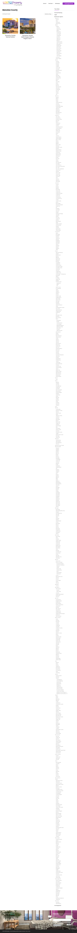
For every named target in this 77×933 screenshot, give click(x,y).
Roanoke (57, 822)
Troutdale (57, 727)
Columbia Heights (59, 887)
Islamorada (58, 298)
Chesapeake (58, 793)
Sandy (57, 721)
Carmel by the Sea (59, 126)
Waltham (57, 497)
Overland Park (59, 570)
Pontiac (57, 525)
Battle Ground (58, 841)
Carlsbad (57, 124)
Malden (57, 474)
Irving (57, 770)
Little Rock (57, 108)
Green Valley (58, 76)
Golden (57, 212)
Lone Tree (57, 217)
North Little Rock (58, 112)
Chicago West (58, 386)
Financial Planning (58, 12)
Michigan (57, 508)
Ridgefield (58, 240)
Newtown (57, 743)
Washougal (58, 877)
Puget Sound (58, 864)
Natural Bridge (58, 813)
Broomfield (58, 189)
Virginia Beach (58, 832)
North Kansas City (59, 576)
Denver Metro (58, 203)
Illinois (56, 380)
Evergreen (57, 208)
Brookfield (57, 235)
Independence (58, 297)
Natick (57, 479)
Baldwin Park (58, 255)
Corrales (57, 592)
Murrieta (57, 148)
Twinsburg (58, 672)
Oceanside (58, 152)
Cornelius (57, 629)
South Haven (58, 531)
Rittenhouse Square (59, 746)
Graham (57, 848)
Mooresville (58, 652)
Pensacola (58, 344)
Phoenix (57, 84)
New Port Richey (58, 335)
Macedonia (58, 667)
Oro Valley (57, 81)
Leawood (57, 418)
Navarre (57, 334)
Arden (57, 619)
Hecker (57, 396)
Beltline (58, 30)
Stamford (57, 243)
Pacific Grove (58, 153)
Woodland (58, 558)
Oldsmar (57, 340)
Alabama (57, 18)
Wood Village (58, 733)
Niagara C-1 (59, 684)
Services (50, 3)
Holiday (57, 293)
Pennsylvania (57, 734)
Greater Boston (58, 467)
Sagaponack (58, 611)
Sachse (57, 775)
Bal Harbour (59, 320)
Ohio (56, 661)
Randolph (57, 487)
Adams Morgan (59, 880)
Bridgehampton (59, 600)
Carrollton (57, 763)
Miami (57, 318)
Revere (57, 490)
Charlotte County (59, 267)
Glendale (57, 75)
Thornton (57, 227)
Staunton (57, 828)
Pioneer (57, 157)
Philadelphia (58, 745)
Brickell (58, 321)
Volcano (57, 179)
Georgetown (58, 890)
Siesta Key (58, 356)
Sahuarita (58, 88)
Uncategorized (57, 905)
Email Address (55, 917)
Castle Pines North (59, 193)
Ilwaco (57, 849)
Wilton (57, 249)
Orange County (58, 653)
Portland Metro (58, 863)
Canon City (58, 190)
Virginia (56, 779)
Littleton (57, 216)
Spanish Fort (58, 23)
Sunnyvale (58, 173)
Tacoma (57, 873)
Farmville (57, 798)
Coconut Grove (59, 322)
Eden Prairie (58, 536)
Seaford (57, 826)
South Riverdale (59, 687)
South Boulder (58, 225)
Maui (57, 379)
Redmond (58, 867)
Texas (56, 760)
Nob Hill (58, 590)
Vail (56, 94)
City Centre (59, 34)
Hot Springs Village (59, 106)
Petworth (57, 895)
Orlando (57, 342)
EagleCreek (58, 279)
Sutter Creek (58, 175)
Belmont (57, 453)
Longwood (58, 312)
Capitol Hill (58, 886)
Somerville (58, 492)
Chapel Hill (58, 625)
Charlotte (57, 626)
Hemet (57, 133)
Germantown (58, 441)
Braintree (57, 457)
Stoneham (58, 495)
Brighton (57, 188)
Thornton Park (58, 366)
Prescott (57, 85)
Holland (57, 519)
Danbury (57, 236)
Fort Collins (58, 209)
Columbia (58, 388)
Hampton (57, 803)
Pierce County (58, 860)
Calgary (57, 26)
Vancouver (58, 876)
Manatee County (59, 315)
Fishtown (57, 738)
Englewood (58, 206)
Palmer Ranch (58, 343)
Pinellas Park (58, 345)
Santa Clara (58, 170)
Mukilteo (57, 857)
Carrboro (57, 624)
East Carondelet (59, 389)
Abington (57, 448)
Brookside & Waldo (60, 563)
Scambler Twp (58, 551)
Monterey (57, 145)
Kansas (56, 407)
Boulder (57, 187)
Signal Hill (58, 52)
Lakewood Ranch (59, 304)
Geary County (58, 413)
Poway (57, 159)
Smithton (57, 402)
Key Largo (57, 301)
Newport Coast (58, 151)
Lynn (57, 473)
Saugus (57, 491)
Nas (57, 285)
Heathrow (57, 292)
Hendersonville (58, 636)
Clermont (57, 270)
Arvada (57, 184)
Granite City (58, 394)
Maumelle (57, 111)
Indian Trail (58, 640)
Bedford (57, 451)
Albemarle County (59, 780)
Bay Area (57, 120)
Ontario (56, 674)
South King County (59, 872)
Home (44, 3)
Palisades (57, 893)
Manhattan (58, 419)
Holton (57, 414)
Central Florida (58, 265)
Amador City (58, 118)
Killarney (58, 40)
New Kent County (59, 816)
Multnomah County (59, 716)
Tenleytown (58, 899)
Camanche (58, 123)
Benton (57, 98)
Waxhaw (57, 657)
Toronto (57, 678)
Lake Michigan (58, 520)
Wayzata (57, 555)
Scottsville (58, 825)
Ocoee (57, 338)
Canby (57, 701)
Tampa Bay (58, 362)
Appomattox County (59, 784)
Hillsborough (58, 638)
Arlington (57, 449)
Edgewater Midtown (60, 325)
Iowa (56, 406)
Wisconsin (57, 900)
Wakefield (57, 496)
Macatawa (58, 523)
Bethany (57, 700)
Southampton (58, 612)
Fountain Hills (58, 72)
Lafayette (57, 214)
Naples (57, 333)
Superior (57, 226)
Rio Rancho (58, 595)
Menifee (57, 142)
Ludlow (57, 472)
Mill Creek (57, 855)
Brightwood (58, 884)
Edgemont (58, 38)
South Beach (58, 358)
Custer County (58, 200)
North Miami (59, 328)
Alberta (56, 24)
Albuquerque (58, 588)
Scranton (57, 430)
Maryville (57, 397)
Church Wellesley (60, 680)
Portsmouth (58, 821)
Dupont (57, 889)
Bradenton (58, 260)
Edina (57, 537)
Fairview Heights (59, 392)
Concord (57, 462)
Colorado (57, 183)
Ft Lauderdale (58, 288)
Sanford (57, 352)
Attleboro (57, 450)
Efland (57, 634)
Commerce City (59, 198)
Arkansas (57, 95)
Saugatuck (58, 529)
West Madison (58, 903)
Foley (57, 20)
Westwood (58, 437)
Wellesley (57, 500)
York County (58, 835)
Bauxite (57, 97)
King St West (59, 683)
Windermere (58, 375)
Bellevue (57, 843)
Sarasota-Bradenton (60, 354)
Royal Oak (58, 49)
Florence (57, 71)
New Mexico (57, 587)
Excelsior (57, 539)
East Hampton (58, 603)
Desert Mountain (59, 70)
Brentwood (59, 31)
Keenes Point (58, 299)
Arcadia (57, 61)
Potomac (57, 443)
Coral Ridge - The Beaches (61, 274)
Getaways (57, 3)
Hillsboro (57, 711)
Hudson (57, 294)
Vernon (57, 244)
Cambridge (58, 459)
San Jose (57, 167)
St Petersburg (58, 359)
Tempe (57, 91)
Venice (57, 368)
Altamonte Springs (59, 252)
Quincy (57, 486)
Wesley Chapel (58, 371)
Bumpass (57, 788)
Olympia (57, 859)
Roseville (57, 550)
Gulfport (57, 290)
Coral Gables (59, 324)
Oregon (56, 695)
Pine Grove (58, 156)
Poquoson (58, 819)
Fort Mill (57, 635)
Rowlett (57, 773)
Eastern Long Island (59, 604)
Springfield (58, 241)
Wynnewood (58, 752)
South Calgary (58, 58)
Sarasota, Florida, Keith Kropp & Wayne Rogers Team (27, 37)
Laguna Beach (58, 137)
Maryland (57, 438)
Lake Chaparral (59, 43)
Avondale (57, 62)
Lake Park (57, 643)
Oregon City (58, 719)
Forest (57, 799)
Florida (56, 251)
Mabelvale (58, 110)
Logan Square (58, 741)
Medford (57, 476)
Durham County (59, 633)
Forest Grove (58, 707)
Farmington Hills (59, 513)
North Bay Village (60, 326)
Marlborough (59, 45)
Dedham (57, 463)
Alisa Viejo (58, 116)
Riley (57, 427)
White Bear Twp (58, 556)
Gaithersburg (58, 440)
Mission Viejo (58, 144)
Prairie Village (58, 425)
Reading (57, 488)
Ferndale (57, 515)
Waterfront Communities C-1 (62, 692)
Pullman (57, 527)
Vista (57, 177)
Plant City (57, 347)
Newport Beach (58, 149)
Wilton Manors (58, 372)
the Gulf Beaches (59, 363)
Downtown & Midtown (60, 564)
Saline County (58, 429)
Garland (57, 767)
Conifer (57, 199)
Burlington (58, 458)
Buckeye (57, 63)
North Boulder (58, 221)
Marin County (58, 139)
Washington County (59, 729)
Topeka (57, 433)
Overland (57, 424)
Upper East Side (59, 330)
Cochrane (58, 57)
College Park (58, 271)
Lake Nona (58, 303)
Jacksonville (58, 107)
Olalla (57, 858)
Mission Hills (58, 421)
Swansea (57, 403)
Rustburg (57, 823)
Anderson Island (59, 839)
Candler (57, 622)
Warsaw (57, 582)
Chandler (57, 69)
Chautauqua (58, 197)
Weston (57, 247)
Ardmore (57, 736)
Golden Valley (58, 540)
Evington (57, 797)
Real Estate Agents (58, 16)
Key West (57, 302)
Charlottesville (58, 791)
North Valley (59, 591)
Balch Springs (58, 762)
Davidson (57, 630)
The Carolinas (57, 777)
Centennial (58, 195)
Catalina (57, 66)
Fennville (57, 514)
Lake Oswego (58, 713)
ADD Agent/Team (68, 3)
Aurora (57, 185)
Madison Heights (59, 811)
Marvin (57, 645)
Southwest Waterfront (60, 898)
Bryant (57, 99)
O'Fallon (57, 398)
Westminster (58, 228)
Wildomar (57, 180)
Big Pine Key (58, 258)
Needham (57, 481)
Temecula (58, 176)
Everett (57, 464)
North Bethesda (58, 442)
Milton (58, 284)
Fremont (57, 211)
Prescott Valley (58, 86)
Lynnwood (58, 853)
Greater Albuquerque (59, 594)
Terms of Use (28, 931)
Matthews (57, 647)
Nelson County (58, 814)
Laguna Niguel (58, 138)
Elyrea (57, 663)
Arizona (56, 59)
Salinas (57, 161)
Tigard (57, 725)
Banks (57, 697)
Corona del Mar (59, 128)
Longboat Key (58, 311)
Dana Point (58, 129)
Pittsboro (57, 654)
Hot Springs (58, 104)
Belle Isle (57, 257)
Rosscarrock (59, 48)
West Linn (57, 730)
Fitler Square (58, 740)
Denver (57, 202)
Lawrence (57, 416)
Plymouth (57, 158)
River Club (57, 349)
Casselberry (58, 262)
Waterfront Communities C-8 (62, 693)
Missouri (56, 559)
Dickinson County (59, 410)
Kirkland (57, 850)
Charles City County (59, 790)
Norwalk (57, 239)
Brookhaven (58, 602)
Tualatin (57, 728)
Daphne (57, 19)
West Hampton (58, 616)
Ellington (57, 280)
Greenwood (58, 541)
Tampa (57, 361)
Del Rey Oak (58, 130)
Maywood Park (58, 714)
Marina (57, 140)
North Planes (58, 718)
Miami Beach (58, 331)
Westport (57, 248)
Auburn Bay (59, 29)
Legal (55, 14)
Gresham (57, 709)
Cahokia (57, 383)
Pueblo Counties (59, 223)
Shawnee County (59, 432)
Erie (56, 207)
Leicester (57, 644)
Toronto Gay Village (60, 691)
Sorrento (57, 357)
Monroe (57, 524)
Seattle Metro (58, 871)
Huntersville (58, 639)
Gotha (57, 289)
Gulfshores (58, 22)
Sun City (57, 90)
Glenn (57, 517)
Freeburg (57, 393)
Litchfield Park (58, 77)
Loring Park (58, 544)
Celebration (58, 263)
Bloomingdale (58, 882)
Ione (56, 134)
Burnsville (57, 621)
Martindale (59, 46)
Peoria (57, 83)
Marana (57, 79)
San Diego (58, 163)
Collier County (58, 272)
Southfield (58, 532)
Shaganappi (59, 50)
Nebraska (57, 584)
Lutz (56, 313)
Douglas (57, 511)
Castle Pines (58, 192)
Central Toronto (59, 675)
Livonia (57, 522)
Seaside (57, 171)
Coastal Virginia (59, 794)
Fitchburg (57, 902)
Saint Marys (58, 428)
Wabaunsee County (59, 434)
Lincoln (57, 575)
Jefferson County (59, 415)
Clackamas (58, 702)
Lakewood (58, 666)
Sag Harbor (58, 609)
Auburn (57, 840)
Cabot (57, 101)
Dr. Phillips (57, 277)
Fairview (57, 706)
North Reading (58, 483)
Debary (57, 276)
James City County (59, 807)
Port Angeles (58, 862)
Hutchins (57, 768)
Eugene (57, 705)
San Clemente (58, 162)
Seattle (57, 869)
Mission (57, 420)
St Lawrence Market (60, 689)
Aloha (57, 696)
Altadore (58, 27)
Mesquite (57, 771)
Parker (57, 222)
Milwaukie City (58, 715)
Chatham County (59, 627)
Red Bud (57, 400)
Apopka (57, 253)
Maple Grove (58, 545)
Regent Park (59, 686)
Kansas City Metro (59, 562)
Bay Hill (57, 256)
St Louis (57, 579)
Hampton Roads (59, 804)
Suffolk (57, 830)
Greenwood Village (59, 213)
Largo (57, 306)
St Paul (57, 554)
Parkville (57, 577)
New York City (58, 608)
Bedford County (59, 786)
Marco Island (58, 317)
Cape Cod (58, 460)
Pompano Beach (59, 348)
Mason (57, 854)
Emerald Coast (58, 281)
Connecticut (57, 231)
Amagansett (58, 599)
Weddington (58, 658)
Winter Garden (58, 376)
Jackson (57, 135)
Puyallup (57, 866)
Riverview (57, 351)
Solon (57, 671)
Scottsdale (58, 89)
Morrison (57, 220)
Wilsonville (58, 732)
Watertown (58, 498)
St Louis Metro (58, 580)
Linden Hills (58, 542)
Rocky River (58, 668)
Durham (57, 631)
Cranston (58, 36)
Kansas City (58, 560)
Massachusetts (58, 446)
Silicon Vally (58, 172)
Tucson (57, 93)
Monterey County (59, 147)
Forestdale (58, 465)
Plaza (58, 571)
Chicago (57, 384)
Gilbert (57, 74)
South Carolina (58, 754)
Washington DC (58, 878)
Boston (57, 455)
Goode (57, 802)
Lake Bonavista (59, 41)
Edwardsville (58, 391)
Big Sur (57, 121)
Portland (57, 720)
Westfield (57, 245)
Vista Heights (59, 55)
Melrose (57, 477)
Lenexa (58, 567)
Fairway (57, 411)
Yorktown (57, 836)
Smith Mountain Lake (59, 827)
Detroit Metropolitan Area (60, 510)
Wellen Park (58, 370)
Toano (57, 831)
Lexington (57, 470)
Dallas (57, 764)
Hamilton (57, 518)
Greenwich (58, 238)
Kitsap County (58, 852)
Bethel (57, 233)
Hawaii (56, 377)
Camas (57, 844)
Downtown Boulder (59, 204)
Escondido (58, 132)
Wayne (57, 533)
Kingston (57, 469)
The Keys (57, 365)
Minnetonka (58, 547)
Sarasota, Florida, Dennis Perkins (10, 36)
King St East (59, 682)
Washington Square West (60, 750)
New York (56, 598)
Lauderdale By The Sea (60, 307)
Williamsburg (58, 751)
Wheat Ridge (58, 230)
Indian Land (58, 756)
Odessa (57, 339)
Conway (57, 103)
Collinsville (58, 387)
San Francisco (58, 165)
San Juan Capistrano (60, 168)
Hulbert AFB (59, 283)
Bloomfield (58, 234)
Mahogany (59, 44)
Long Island (58, 605)
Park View (57, 894)
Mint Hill (57, 649)
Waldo (57, 581)
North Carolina (57, 617)
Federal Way (58, 846)
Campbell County (59, 789)
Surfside (58, 329)
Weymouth (58, 502)
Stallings (57, 655)
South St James (59, 688)
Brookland (58, 885)
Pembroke (57, 484)
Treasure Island (59, 367)
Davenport (58, 275)
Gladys (57, 800)
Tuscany (58, 54)
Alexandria (58, 781)
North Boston (58, 482)
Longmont (58, 218)
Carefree (57, 65)
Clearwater (58, 269)
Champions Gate (59, 266)
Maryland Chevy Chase (59, 445)
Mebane (57, 648)
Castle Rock (58, 194)
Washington (57, 837)
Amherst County (59, 783)
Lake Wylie (58, 758)
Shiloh (57, 401)
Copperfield (59, 35)
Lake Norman (58, 641)
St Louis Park (58, 553)
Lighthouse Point (59, 310)
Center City (58, 737)
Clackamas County (59, 704)
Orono (57, 549)
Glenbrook (58, 39)
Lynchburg (58, 809)
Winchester (58, 181)
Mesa (57, 80)
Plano (57, 772)
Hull (56, 468)
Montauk (57, 607)
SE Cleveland (58, 670)
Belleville (57, 382)
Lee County (58, 308)
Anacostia (58, 881)
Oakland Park (58, 337)
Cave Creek (58, 67)
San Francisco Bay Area (60, 166)
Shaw (57, 896)
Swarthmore (58, 748)
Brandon (57, 261)
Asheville (57, 620)
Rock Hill (57, 759)
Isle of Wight (58, 805)
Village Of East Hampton (60, 613)
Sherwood (58, 113)
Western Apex (58, 659)
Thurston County (59, 874)
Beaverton (58, 699)
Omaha (57, 585)
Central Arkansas (59, 102)
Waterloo (57, 405)
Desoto (57, 766)
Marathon (57, 316)
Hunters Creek (58, 296)
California (57, 115)
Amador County (59, 119)
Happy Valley (58, 710)
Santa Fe (57, 596)
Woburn (57, 506)
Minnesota (57, 535)
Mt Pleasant (58, 891)
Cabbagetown (59, 679)
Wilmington (58, 504)
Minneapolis (58, 546)
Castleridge (59, 32)
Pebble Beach (58, 154)
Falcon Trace (58, 287)
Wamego (57, 435)
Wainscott (58, 614)
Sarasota (57, 353)
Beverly (57, 454)
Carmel (57, 125)
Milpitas (57, 143)
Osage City (58, 423)
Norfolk (57, 818)
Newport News (58, 817)
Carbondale (58, 409)
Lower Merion (58, 742)
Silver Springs (59, 53)
